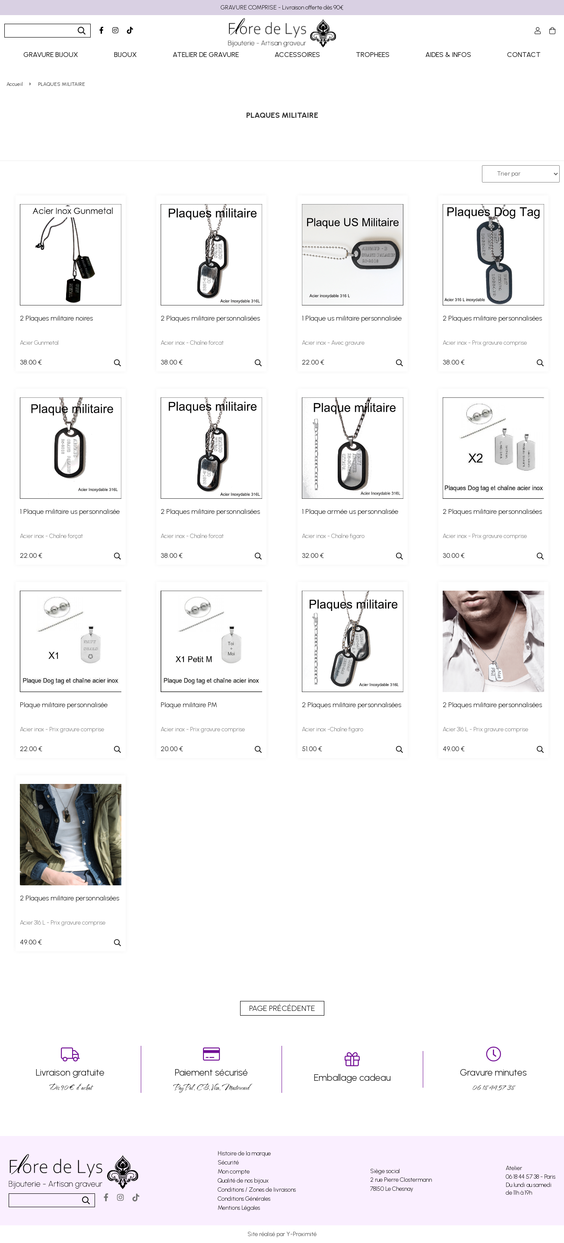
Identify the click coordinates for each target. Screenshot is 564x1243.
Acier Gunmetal (39, 342)
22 (313, 362)
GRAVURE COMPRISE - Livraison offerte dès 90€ (282, 7)
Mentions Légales (239, 1208)
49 (454, 749)
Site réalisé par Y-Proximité (282, 1234)
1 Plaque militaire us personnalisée (70, 511)
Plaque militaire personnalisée (64, 705)
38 (31, 362)
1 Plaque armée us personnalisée (350, 511)
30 (454, 555)
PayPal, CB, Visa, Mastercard (211, 1069)
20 (172, 749)
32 (313, 555)
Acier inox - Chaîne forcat (192, 342)
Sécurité (228, 1162)
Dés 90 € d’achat (70, 1069)
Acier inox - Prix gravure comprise (485, 342)
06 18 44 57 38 (494, 1069)
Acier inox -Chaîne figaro (332, 729)
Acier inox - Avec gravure (333, 342)
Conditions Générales (244, 1198)
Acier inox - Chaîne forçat (51, 536)
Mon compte (234, 1171)
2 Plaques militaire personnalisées (210, 318)
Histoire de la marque (244, 1153)
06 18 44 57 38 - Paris (530, 1176)
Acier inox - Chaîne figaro (333, 536)
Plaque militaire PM (189, 705)
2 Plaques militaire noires (56, 318)
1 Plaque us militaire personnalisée (352, 318)
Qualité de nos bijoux (243, 1180)
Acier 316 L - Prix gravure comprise (485, 729)
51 (312, 749)
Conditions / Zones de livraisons (257, 1189)
